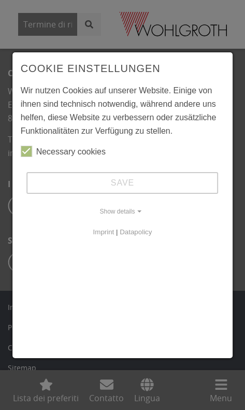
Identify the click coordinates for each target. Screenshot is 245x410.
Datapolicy (136, 232)
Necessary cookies (63, 151)
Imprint (103, 232)
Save (123, 182)
